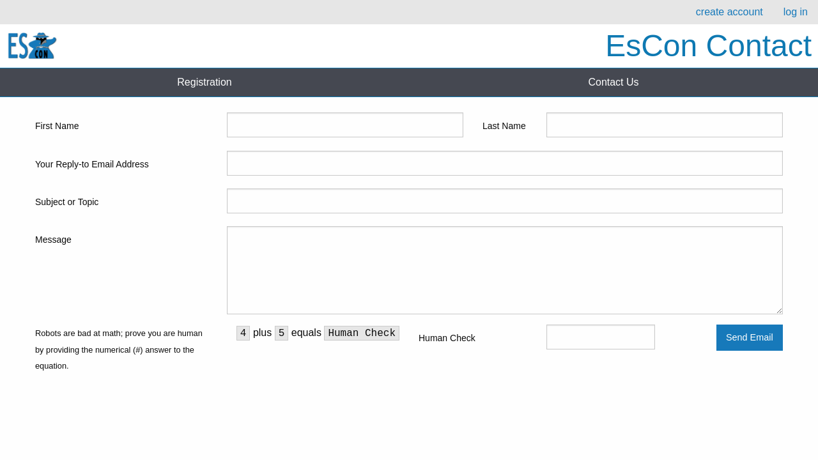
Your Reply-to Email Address (92, 164)
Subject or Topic (66, 202)
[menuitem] (729, 12)
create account (729, 11)
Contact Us (613, 82)
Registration (204, 82)
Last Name (504, 126)
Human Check (447, 338)
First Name (57, 126)
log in (795, 11)
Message (53, 239)
